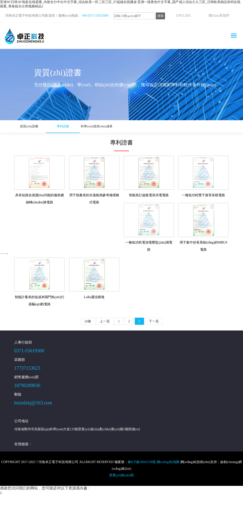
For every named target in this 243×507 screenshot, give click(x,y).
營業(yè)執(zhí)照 (121, 487)
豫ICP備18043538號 (141, 474)
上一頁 (105, 333)
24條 (87, 333)
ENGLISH (183, 15)
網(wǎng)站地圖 (168, 474)
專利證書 (51, 126)
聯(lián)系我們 (219, 15)
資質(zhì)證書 (25, 126)
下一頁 (154, 333)
